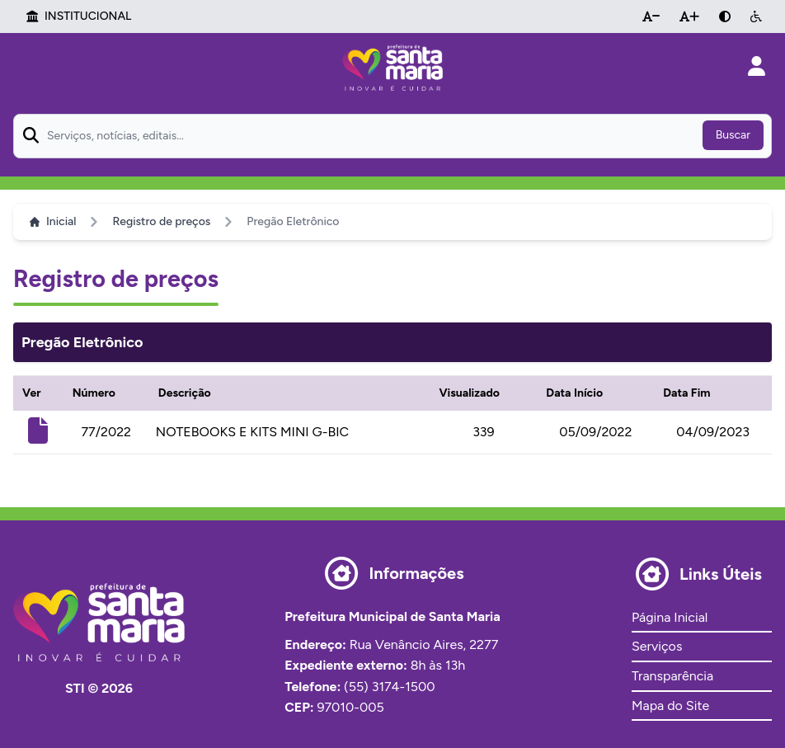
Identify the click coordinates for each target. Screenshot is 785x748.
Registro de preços (161, 221)
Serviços (657, 646)
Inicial (53, 221)
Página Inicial (669, 617)
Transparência (672, 676)
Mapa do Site (670, 705)
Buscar (733, 135)
